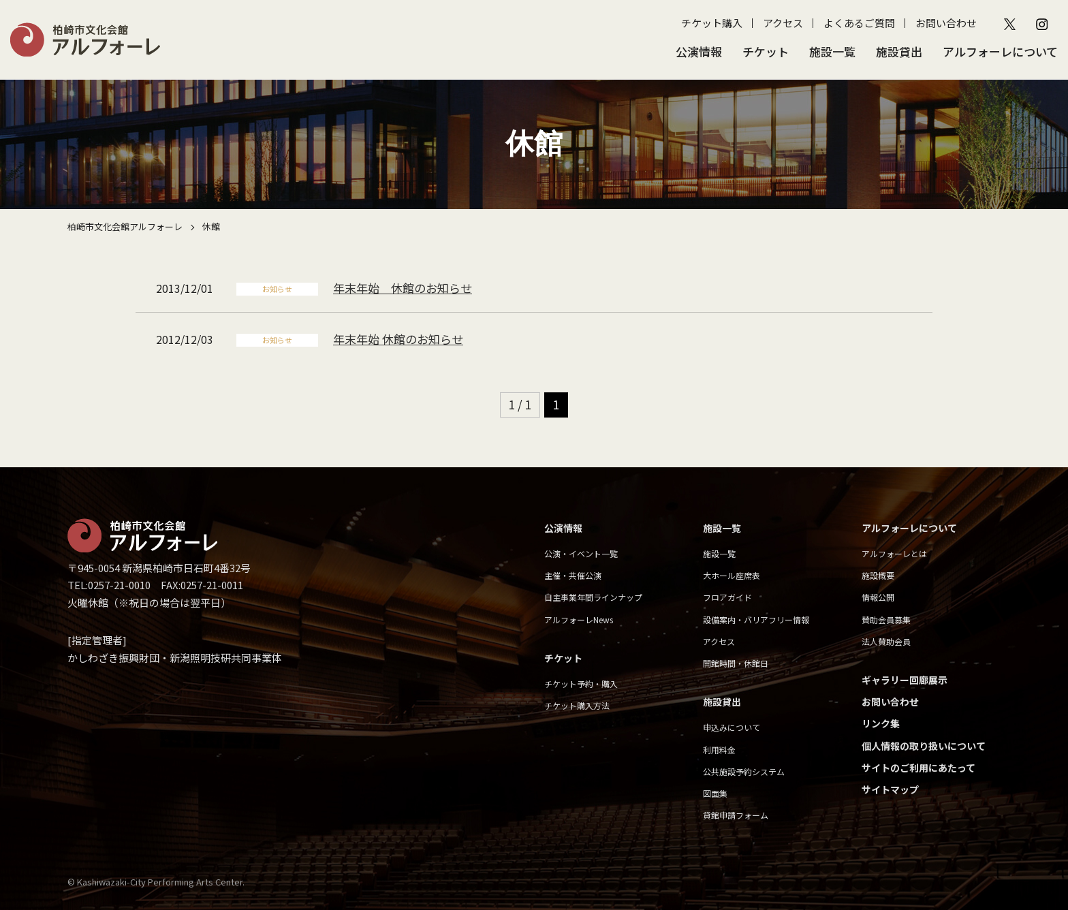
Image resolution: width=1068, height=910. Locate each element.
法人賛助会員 (886, 641)
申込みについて (731, 727)
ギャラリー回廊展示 (904, 680)
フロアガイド (727, 597)
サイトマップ (890, 789)
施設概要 (878, 575)
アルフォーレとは (894, 553)
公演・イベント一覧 (581, 553)
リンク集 (881, 723)
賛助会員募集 (886, 619)
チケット (765, 51)
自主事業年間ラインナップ (593, 597)
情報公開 (878, 597)
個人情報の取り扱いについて (924, 746)
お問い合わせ (946, 23)
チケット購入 (711, 23)
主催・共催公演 (572, 575)
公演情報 (699, 51)
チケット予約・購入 (581, 683)
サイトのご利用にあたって (918, 767)
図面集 (715, 793)
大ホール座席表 (731, 575)
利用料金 (719, 749)
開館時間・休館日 (735, 663)
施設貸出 (899, 51)
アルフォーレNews (578, 619)
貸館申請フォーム (735, 815)
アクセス (783, 23)
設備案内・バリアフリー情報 (756, 619)
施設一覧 (832, 51)
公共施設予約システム (744, 771)
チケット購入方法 (577, 705)
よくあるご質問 (859, 23)
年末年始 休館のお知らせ (402, 287)
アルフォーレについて (1000, 51)
